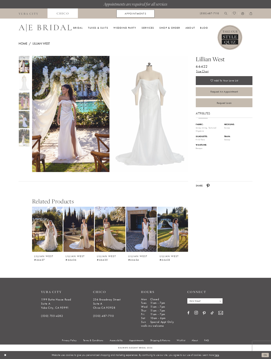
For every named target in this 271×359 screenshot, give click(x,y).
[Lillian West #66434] (141, 229)
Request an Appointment (224, 91)
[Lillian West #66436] (78, 229)
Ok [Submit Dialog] (265, 355)
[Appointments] (135, 14)
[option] (47, 232)
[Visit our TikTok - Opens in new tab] (212, 313)
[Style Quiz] (230, 37)
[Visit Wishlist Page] (234, 13)
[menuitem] (29, 13)
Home (23, 43)
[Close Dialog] (5, 355)
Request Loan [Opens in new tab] (224, 103)
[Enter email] (205, 301)
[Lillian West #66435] (110, 229)
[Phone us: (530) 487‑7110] (209, 13)
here (217, 355)
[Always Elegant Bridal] (45, 28)
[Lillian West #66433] (172, 229)
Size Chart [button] (202, 71)
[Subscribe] (220, 301)
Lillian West (41, 43)
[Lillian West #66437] (47, 229)
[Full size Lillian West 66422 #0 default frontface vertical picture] (70, 114)
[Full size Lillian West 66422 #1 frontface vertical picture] (149, 114)
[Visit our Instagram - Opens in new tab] (196, 313)
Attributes (203, 114)
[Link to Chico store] (62, 13)
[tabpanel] (70, 114)
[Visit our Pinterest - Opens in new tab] (204, 313)
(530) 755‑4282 (52, 316)
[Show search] (226, 13)
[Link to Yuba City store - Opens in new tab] (29, 13)
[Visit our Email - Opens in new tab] (220, 313)
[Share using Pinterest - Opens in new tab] (208, 186)
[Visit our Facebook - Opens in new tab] (188, 313)
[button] (243, 13)
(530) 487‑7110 (103, 316)
